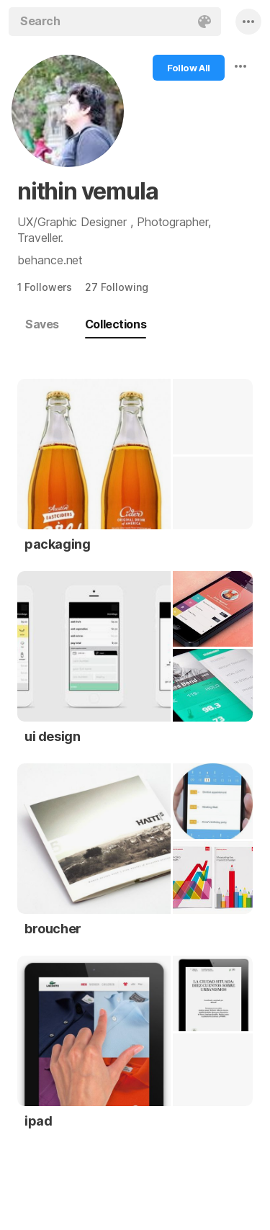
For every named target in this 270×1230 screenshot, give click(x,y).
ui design (52, 736)
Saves (42, 324)
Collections (115, 324)
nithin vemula (87, 191)
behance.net (50, 260)
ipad (38, 1120)
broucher (52, 928)
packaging (57, 544)
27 (116, 287)
